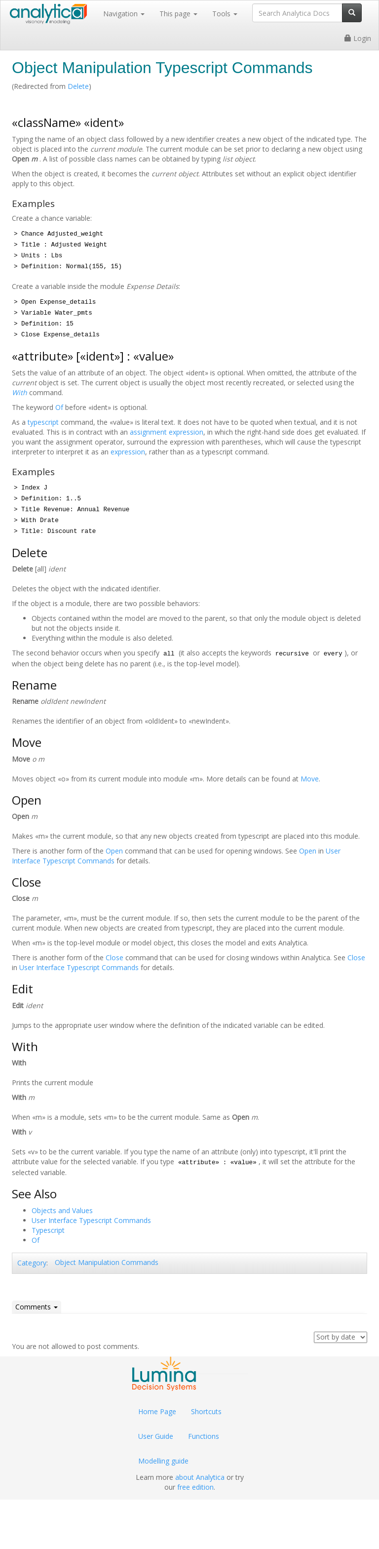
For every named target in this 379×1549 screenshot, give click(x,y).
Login (357, 38)
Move (310, 778)
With (19, 392)
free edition (195, 1487)
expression (128, 451)
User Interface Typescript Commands (79, 967)
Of (59, 407)
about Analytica (200, 1477)
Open (114, 851)
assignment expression (166, 432)
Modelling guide (163, 1461)
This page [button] (178, 13)
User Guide (155, 1436)
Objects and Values (62, 1210)
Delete (78, 86)
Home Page (157, 1411)
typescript (43, 422)
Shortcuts (206, 1411)
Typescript (48, 1230)
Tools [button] (224, 13)
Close (114, 957)
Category (31, 1262)
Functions (203, 1436)
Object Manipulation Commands (106, 1262)
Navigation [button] (124, 13)
